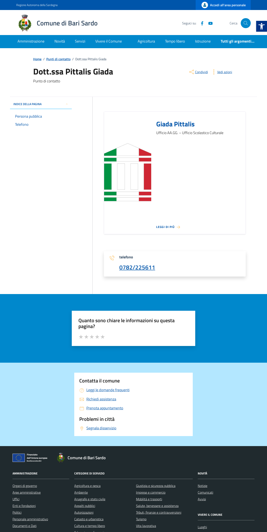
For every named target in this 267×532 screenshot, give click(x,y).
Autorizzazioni (83, 512)
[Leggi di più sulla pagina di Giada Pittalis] (168, 227)
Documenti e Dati (25, 525)
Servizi (80, 41)
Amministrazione (31, 41)
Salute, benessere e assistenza (157, 505)
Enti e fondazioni (24, 505)
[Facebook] (200, 23)
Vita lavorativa (146, 525)
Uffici (16, 499)
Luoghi (202, 526)
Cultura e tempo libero (89, 525)
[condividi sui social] (198, 72)
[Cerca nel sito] (246, 23)
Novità (59, 41)
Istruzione (203, 41)
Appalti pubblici (84, 505)
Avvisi (202, 499)
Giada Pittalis (175, 124)
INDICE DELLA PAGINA (40, 104)
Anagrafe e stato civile (89, 499)
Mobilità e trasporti (149, 499)
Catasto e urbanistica (88, 519)
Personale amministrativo (30, 519)
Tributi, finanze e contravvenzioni (158, 512)
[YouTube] (209, 23)
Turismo (141, 519)
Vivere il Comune (108, 41)
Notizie (202, 485)
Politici (17, 512)
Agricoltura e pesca (87, 485)
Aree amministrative (27, 492)
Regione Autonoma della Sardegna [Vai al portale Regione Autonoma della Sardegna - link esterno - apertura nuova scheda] (37, 5)
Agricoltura (146, 41)
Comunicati (205, 492)
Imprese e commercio (150, 492)
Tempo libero (175, 41)
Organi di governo (25, 485)
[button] (261, 26)
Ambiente (81, 492)
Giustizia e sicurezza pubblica (155, 485)
